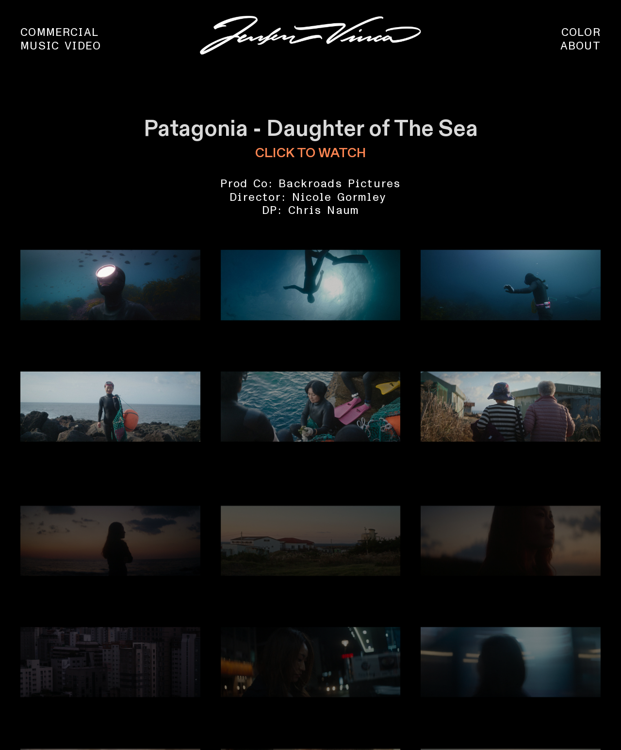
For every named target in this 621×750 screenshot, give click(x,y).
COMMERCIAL (59, 32)
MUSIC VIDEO (60, 46)
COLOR (581, 32)
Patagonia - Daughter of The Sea (311, 129)
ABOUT (580, 46)
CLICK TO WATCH (310, 153)
